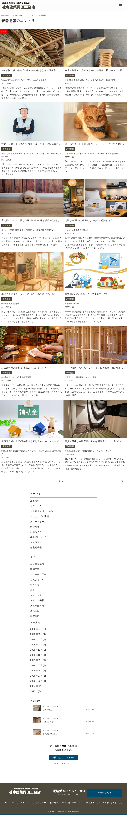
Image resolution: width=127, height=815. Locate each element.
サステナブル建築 (39, 516)
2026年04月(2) (38, 629)
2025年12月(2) (38, 650)
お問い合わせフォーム (63, 757)
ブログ (32, 15)
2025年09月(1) (38, 660)
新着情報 (34, 501)
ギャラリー (36, 542)
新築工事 (34, 569)
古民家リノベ (37, 580)
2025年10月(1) (38, 655)
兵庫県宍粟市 (37, 564)
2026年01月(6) (38, 644)
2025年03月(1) (38, 676)
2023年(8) (35, 691)
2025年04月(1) (38, 670)
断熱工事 (34, 611)
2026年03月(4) (38, 634)
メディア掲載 (37, 600)
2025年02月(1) (38, 681)
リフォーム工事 (38, 574)
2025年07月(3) (38, 665)
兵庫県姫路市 (37, 606)
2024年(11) (36, 686)
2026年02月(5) (38, 639)
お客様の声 (36, 532)
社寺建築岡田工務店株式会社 (12, 15)
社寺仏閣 (34, 585)
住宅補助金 (36, 547)
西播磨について (38, 537)
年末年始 (34, 616)
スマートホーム (38, 521)
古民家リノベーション (41, 511)
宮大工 (33, 590)
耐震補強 (34, 527)
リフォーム (36, 506)
